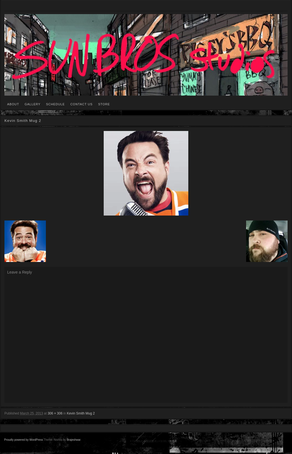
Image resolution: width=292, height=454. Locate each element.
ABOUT (13, 104)
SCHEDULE (55, 104)
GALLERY (33, 104)
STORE (104, 104)
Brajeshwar (73, 439)
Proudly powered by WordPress (23, 439)
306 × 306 (55, 413)
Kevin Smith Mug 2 (81, 413)
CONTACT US (81, 104)
